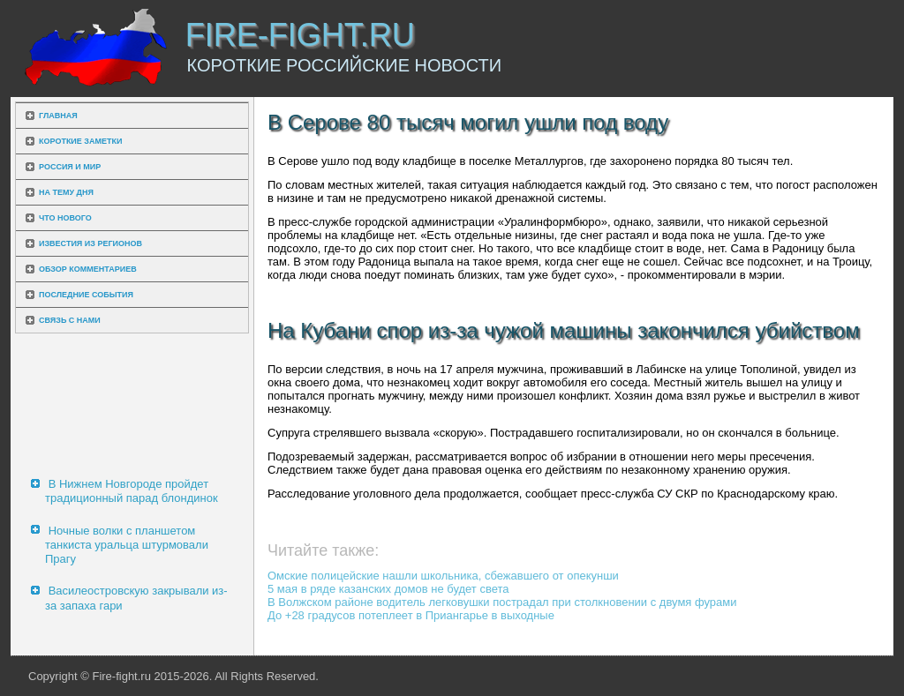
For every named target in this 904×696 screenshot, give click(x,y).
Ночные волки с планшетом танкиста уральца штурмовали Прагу (126, 545)
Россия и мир (70, 166)
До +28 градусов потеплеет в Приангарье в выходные (410, 615)
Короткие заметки (80, 141)
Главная (58, 115)
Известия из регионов (90, 243)
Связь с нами (70, 320)
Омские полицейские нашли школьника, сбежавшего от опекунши (443, 575)
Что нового (65, 217)
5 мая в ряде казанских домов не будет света (388, 588)
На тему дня (66, 192)
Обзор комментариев (88, 269)
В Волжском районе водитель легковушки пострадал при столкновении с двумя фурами (502, 602)
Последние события (86, 294)
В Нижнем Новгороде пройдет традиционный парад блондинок (131, 491)
